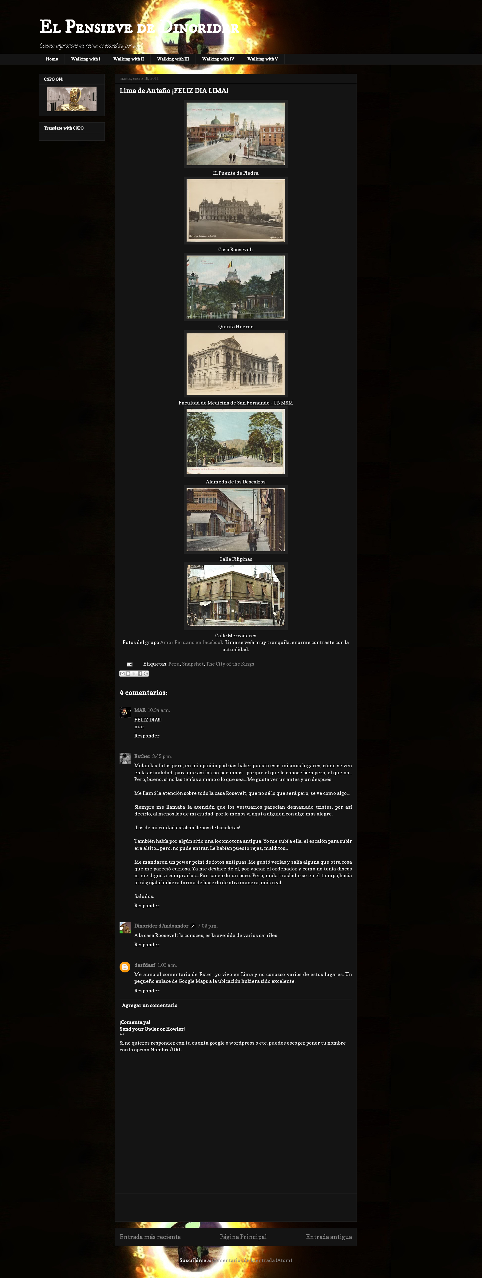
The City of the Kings (230, 664)
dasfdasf (144, 965)
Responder (147, 736)
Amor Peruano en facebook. (192, 642)
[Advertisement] (236, 1207)
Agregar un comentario (149, 1005)
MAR (139, 710)
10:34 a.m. (158, 710)
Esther (142, 756)
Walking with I (85, 58)
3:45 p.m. (162, 756)
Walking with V (262, 58)
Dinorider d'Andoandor (161, 926)
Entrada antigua (329, 1237)
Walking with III (173, 58)
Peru (174, 664)
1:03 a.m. (167, 965)
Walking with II (128, 58)
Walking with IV (218, 58)
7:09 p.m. (208, 926)
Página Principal (243, 1237)
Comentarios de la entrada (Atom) (252, 1260)
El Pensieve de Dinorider (139, 27)
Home (52, 58)
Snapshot (193, 664)
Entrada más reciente (150, 1237)
